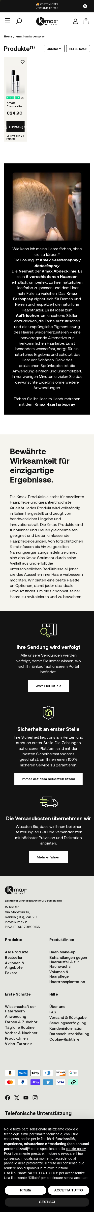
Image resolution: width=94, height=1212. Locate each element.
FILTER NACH (78, 48)
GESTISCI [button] (47, 1202)
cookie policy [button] (76, 1149)
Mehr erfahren (48, 857)
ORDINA (54, 49)
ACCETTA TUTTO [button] (68, 1190)
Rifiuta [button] (25, 1190)
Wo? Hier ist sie (48, 686)
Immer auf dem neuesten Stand (48, 779)
